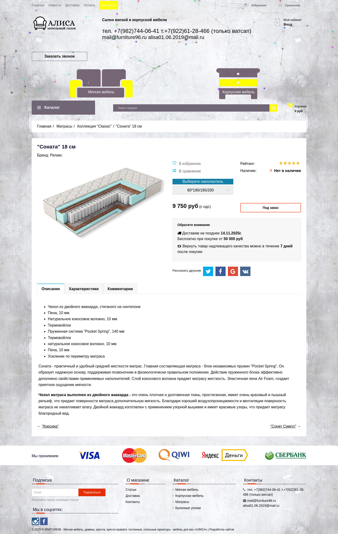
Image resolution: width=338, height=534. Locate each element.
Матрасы (182, 502)
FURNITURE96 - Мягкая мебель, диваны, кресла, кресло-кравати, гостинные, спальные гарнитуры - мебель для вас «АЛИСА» (125, 529)
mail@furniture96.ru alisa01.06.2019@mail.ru (153, 37)
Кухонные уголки (188, 508)
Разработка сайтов (221, 529)
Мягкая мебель (101, 92)
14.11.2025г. (231, 233)
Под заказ (271, 208)
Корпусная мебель (239, 92)
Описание (51, 289)
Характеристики (84, 289)
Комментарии (120, 289)
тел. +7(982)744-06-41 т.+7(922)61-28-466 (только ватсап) (176, 31)
